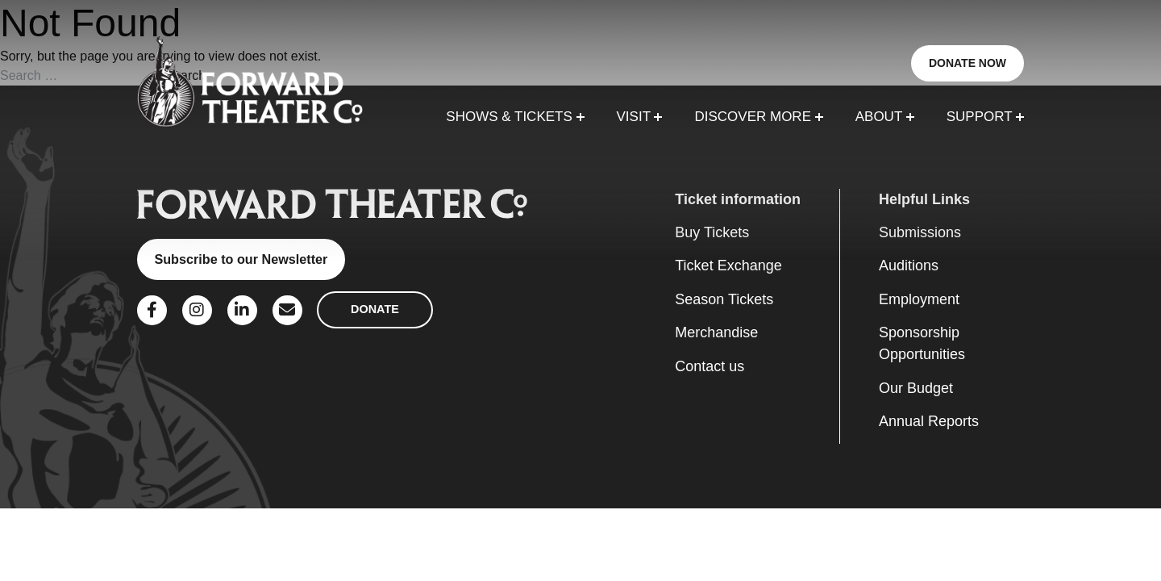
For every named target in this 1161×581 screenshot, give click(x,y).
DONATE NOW (967, 62)
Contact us (709, 366)
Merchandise (716, 332)
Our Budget (916, 388)
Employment (919, 299)
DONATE (375, 309)
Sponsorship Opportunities (922, 343)
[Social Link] (152, 310)
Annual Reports (929, 421)
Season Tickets (724, 299)
